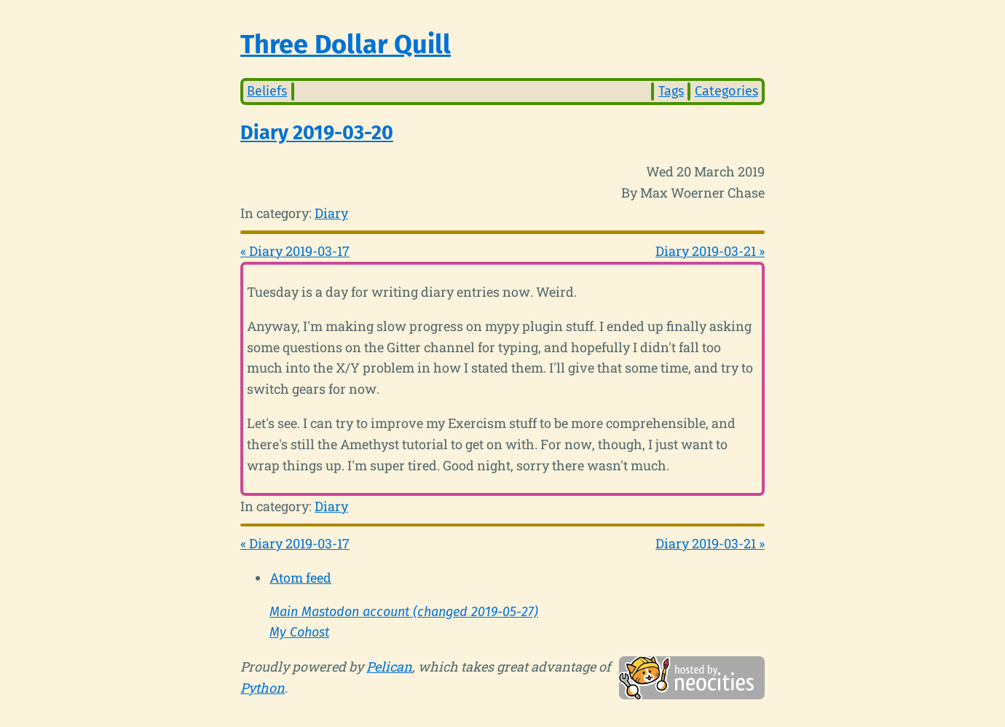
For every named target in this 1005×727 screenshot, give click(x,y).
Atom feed (300, 577)
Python (262, 687)
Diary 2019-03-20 (316, 132)
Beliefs (267, 91)
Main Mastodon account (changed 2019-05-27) (403, 612)
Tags (671, 91)
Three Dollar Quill (345, 44)
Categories (726, 91)
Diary (331, 213)
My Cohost (299, 632)
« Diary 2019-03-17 (295, 251)
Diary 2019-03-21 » (710, 251)
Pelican (389, 666)
